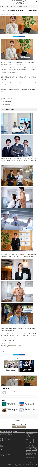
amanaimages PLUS (20, 346)
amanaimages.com (15, 89)
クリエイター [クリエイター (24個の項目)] (28, 442)
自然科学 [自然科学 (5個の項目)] (34, 455)
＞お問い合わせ (2, 455)
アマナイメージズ (24, 464)
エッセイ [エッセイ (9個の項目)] (27, 439)
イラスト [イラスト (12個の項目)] (33, 436)
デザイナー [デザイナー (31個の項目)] (27, 448)
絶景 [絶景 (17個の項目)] (31, 455)
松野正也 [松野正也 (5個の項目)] (32, 454)
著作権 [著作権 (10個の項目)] (27, 457)
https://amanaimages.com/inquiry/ (16, 345)
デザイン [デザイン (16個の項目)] (31, 448)
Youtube (1, 446)
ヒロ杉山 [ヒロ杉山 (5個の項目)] (35, 448)
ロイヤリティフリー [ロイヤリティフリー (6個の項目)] (34, 451)
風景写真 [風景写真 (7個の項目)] (32, 457)
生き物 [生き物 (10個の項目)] (35, 454)
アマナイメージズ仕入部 (15, 14)
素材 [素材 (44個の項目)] (29, 455)
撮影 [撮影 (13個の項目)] (26, 454)
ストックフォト (9, 14)
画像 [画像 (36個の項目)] (26, 455)
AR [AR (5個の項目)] (34, 433)
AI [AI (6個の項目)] (26, 433)
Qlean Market (20, 465)
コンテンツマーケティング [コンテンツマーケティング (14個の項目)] (29, 445)
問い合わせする (19, 426)
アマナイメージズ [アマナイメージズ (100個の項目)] (28, 436)
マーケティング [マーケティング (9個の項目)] (28, 451)
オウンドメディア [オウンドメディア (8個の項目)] (32, 439)
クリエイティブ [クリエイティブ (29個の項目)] (33, 442)
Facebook (1, 445)
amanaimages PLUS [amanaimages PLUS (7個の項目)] (30, 433)
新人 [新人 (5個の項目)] (29, 454)
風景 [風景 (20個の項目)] (29, 457)
